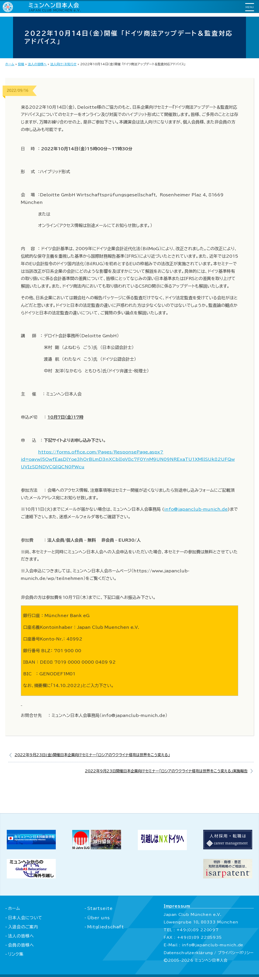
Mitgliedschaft (105, 927)
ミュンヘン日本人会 (55, 7)
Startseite (99, 908)
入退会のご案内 (23, 927)
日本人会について (25, 918)
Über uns (98, 918)
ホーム (9, 64)
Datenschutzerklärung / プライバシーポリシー (208, 953)
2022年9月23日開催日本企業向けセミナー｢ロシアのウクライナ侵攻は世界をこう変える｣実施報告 (166, 771)
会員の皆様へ (21, 945)
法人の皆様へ (37, 64)
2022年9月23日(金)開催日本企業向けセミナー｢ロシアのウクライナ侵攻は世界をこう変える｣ (92, 755)
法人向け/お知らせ (63, 64)
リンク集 (16, 954)
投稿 (21, 64)
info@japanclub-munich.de (196, 509)
